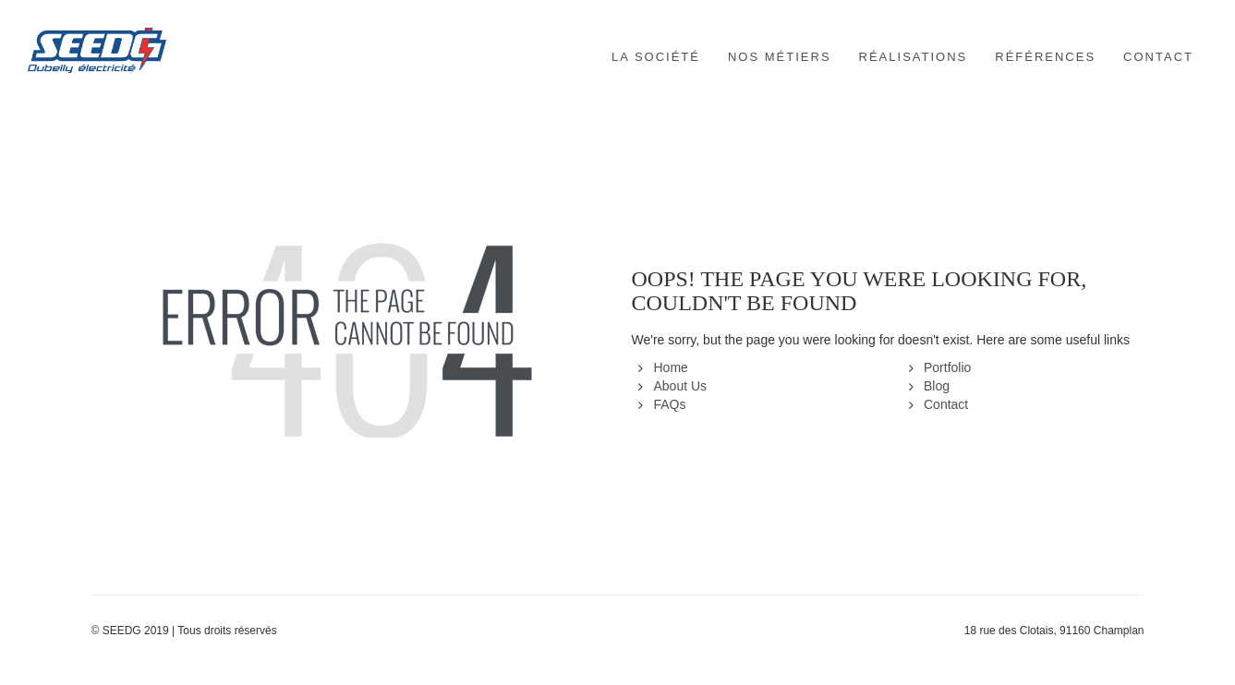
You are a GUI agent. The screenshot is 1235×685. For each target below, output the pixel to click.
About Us (681, 386)
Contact (946, 404)
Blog (937, 386)
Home (671, 367)
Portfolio (947, 367)
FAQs (670, 404)
